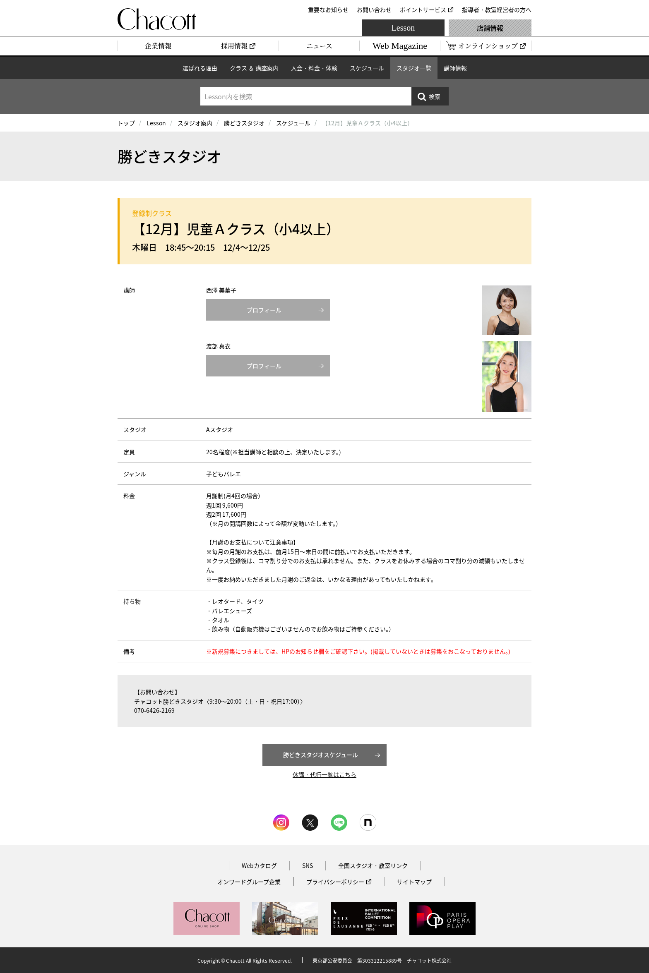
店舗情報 (490, 28)
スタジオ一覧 (414, 68)
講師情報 (455, 68)
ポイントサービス (423, 9)
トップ (126, 123)
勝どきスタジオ (244, 123)
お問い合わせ (374, 9)
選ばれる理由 (200, 68)
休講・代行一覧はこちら (324, 774)
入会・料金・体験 (314, 68)
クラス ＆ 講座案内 (254, 68)
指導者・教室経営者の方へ (496, 9)
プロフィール (264, 310)
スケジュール (367, 68)
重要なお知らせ (328, 9)
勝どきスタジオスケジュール (320, 754)
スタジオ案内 (195, 123)
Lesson (403, 27)
